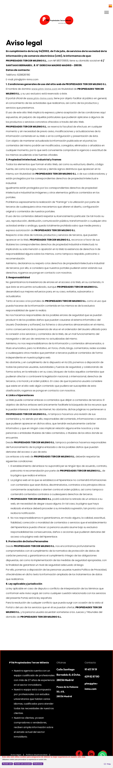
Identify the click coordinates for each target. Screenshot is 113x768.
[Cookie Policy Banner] (56, 762)
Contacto (90, 662)
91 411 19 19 (91, 669)
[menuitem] (16, 754)
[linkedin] (91, 754)
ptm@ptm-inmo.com (26, 79)
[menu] (106, 12)
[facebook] (79, 754)
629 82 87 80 (92, 676)
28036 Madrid (64, 696)
